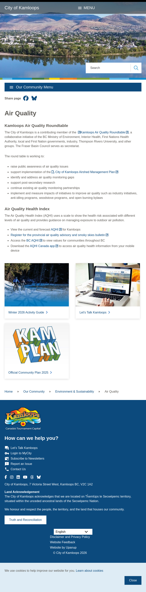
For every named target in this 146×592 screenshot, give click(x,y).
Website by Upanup (63, 547)
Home (9, 391)
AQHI (54, 229)
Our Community (34, 391)
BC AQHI (32, 240)
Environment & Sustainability (74, 391)
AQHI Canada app (42, 246)
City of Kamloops (22, 7)
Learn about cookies (89, 570)
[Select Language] (73, 532)
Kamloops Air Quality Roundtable (103, 132)
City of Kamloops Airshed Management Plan (85, 172)
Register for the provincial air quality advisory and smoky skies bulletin (58, 235)
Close (133, 580)
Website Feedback (62, 542)
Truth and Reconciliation (25, 519)
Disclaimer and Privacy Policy (70, 536)
